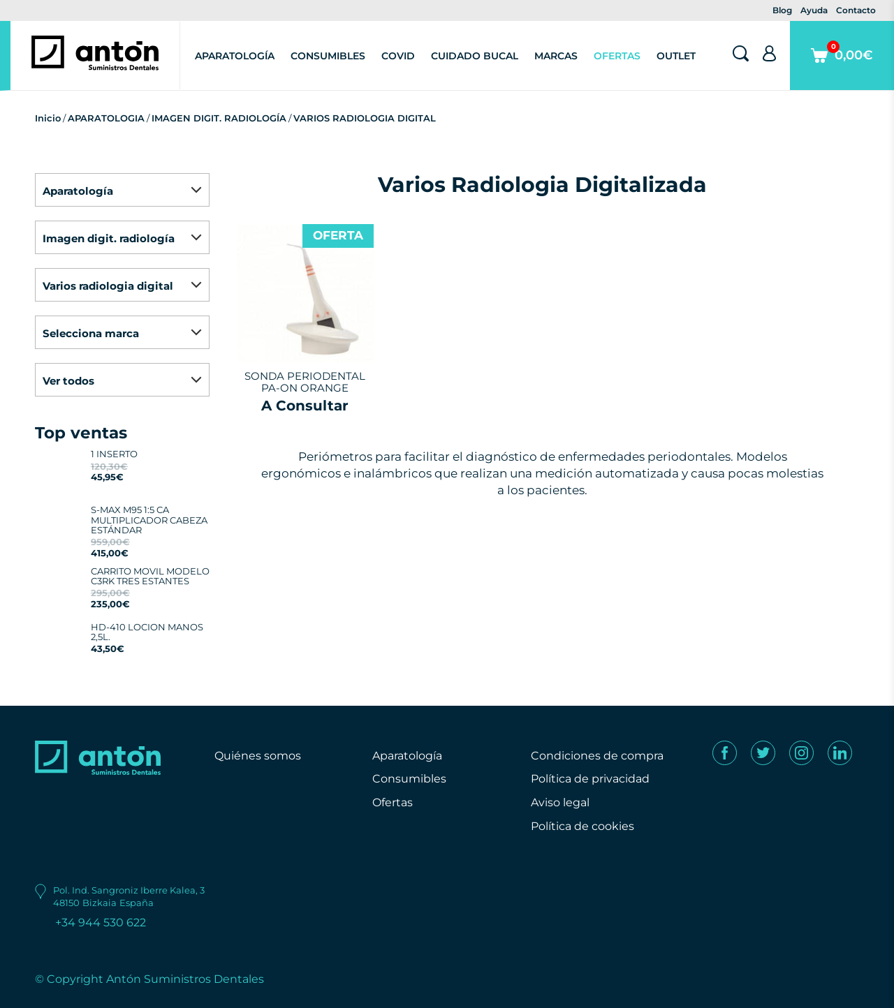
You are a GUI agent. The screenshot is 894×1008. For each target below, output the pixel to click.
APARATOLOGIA (106, 118)
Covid (398, 56)
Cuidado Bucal (474, 56)
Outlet (676, 56)
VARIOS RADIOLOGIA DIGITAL (364, 118)
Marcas (556, 56)
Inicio (48, 118)
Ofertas (617, 56)
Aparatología (234, 56)
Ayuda (814, 10)
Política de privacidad (590, 778)
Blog (782, 10)
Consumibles (328, 56)
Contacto (856, 10)
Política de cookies (582, 826)
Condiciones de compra (597, 755)
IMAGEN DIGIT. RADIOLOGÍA (219, 118)
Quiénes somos (257, 755)
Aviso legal (560, 802)
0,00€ (842, 65)
